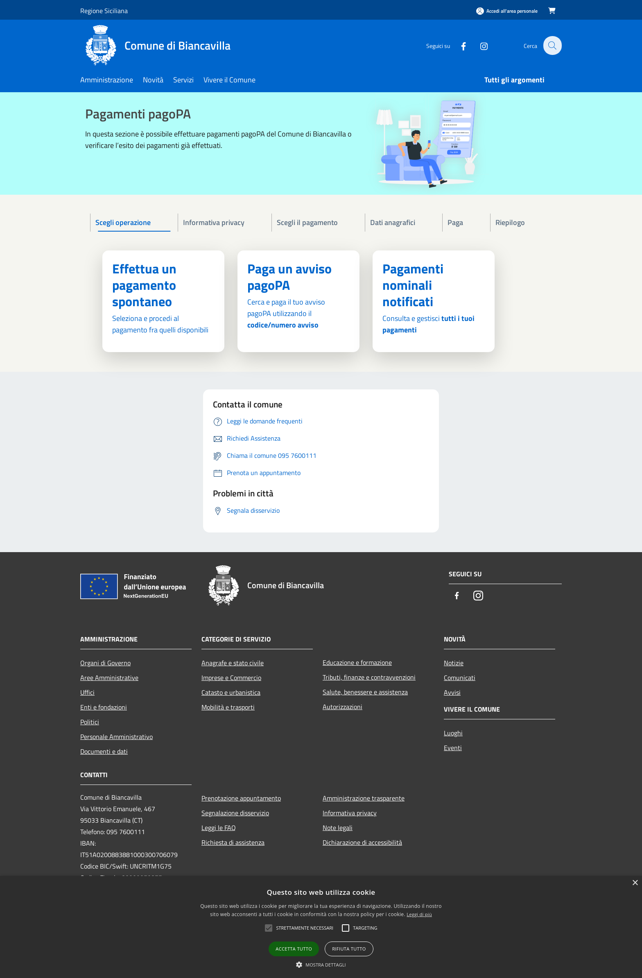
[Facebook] (458, 45)
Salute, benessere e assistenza (365, 692)
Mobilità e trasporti (228, 707)
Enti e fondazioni (103, 707)
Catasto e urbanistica (230, 692)
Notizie (453, 663)
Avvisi (452, 692)
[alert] (321, 927)
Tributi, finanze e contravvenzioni (369, 677)
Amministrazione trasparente (364, 798)
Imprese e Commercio (231, 677)
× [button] (635, 883)
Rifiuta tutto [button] (349, 949)
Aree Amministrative (109, 677)
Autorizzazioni (342, 707)
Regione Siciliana (104, 11)
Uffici (87, 692)
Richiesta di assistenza (232, 842)
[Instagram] (479, 45)
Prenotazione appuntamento (241, 798)
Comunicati (459, 677)
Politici (89, 722)
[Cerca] (552, 45)
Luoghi (453, 733)
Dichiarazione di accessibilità (362, 842)
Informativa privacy (350, 813)
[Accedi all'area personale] (507, 10)
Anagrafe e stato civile (232, 663)
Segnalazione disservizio (235, 813)
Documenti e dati (104, 751)
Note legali (338, 827)
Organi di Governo (105, 663)
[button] (321, 964)
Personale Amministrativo (116, 736)
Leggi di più (419, 914)
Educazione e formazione (357, 662)
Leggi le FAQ (218, 827)
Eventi (453, 748)
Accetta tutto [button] (294, 949)
